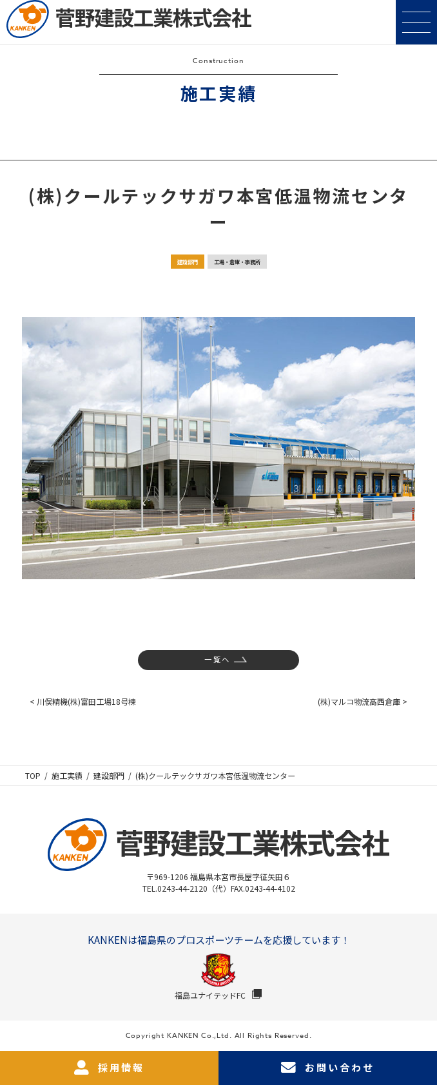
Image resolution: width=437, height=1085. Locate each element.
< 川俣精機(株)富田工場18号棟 (83, 701)
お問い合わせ (327, 1068)
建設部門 (187, 261)
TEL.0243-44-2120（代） (186, 888)
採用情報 (109, 1068)
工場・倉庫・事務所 (237, 261)
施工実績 (67, 775)
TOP (33, 775)
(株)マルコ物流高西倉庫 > (362, 701)
